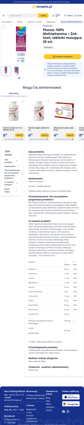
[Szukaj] (35, 15)
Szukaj (43, 15)
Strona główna (7, 22)
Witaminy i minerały (35, 22)
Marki (48, 404)
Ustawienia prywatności (31, 419)
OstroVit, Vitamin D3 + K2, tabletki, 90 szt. (12, 129)
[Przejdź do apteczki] (68, 16)
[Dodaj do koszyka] (19, 135)
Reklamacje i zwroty (35, 398)
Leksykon (50, 407)
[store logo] (42, 7)
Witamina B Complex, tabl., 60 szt (64, 129)
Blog (48, 398)
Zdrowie (20, 22)
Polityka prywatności (35, 395)
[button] (22, 139)
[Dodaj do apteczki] (4, 27)
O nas (29, 412)
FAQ (48, 401)
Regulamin (31, 409)
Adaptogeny (51, 22)
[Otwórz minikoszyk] (78, 15)
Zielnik (49, 410)
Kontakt (29, 415)
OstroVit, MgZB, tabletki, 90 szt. (38, 129)
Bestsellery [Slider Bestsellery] (14, 93)
